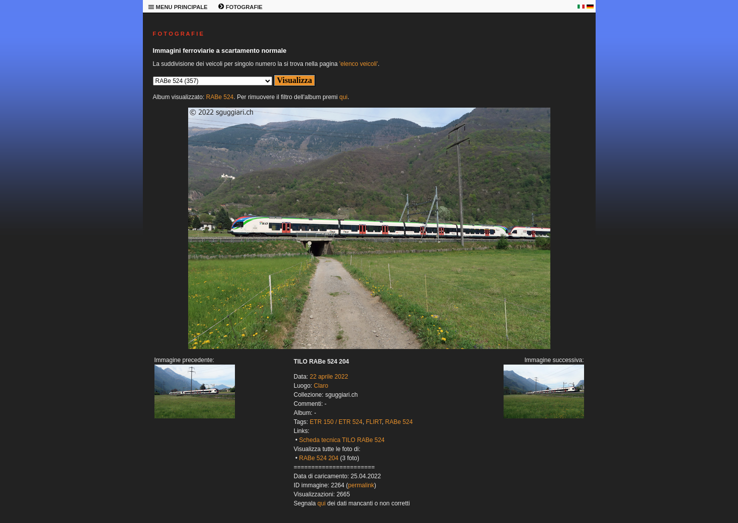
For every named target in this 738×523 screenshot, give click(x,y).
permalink (361, 485)
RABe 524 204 (319, 458)
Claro (321, 385)
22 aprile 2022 (329, 376)
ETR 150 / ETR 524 (336, 421)
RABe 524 (220, 97)
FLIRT (374, 421)
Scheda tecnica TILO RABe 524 (342, 440)
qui (344, 97)
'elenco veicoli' (358, 63)
